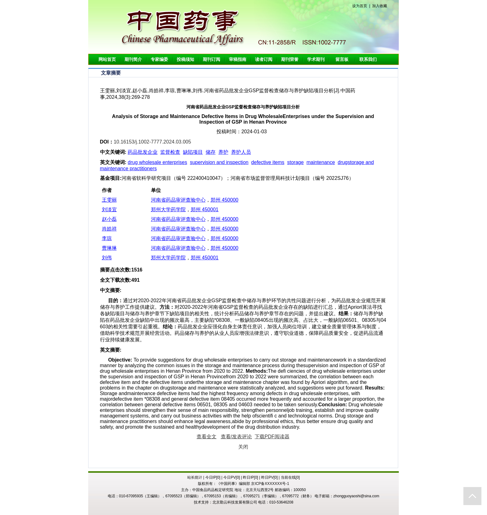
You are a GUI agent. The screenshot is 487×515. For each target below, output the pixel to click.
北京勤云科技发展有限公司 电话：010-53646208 (253, 502)
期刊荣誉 (289, 59)
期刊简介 (133, 59)
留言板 (341, 59)
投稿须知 (185, 59)
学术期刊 (316, 59)
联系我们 (368, 59)
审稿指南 (237, 59)
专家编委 (159, 59)
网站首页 (107, 59)
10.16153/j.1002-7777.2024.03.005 (152, 141)
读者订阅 (263, 59)
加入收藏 (379, 6)
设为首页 (359, 6)
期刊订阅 (211, 59)
